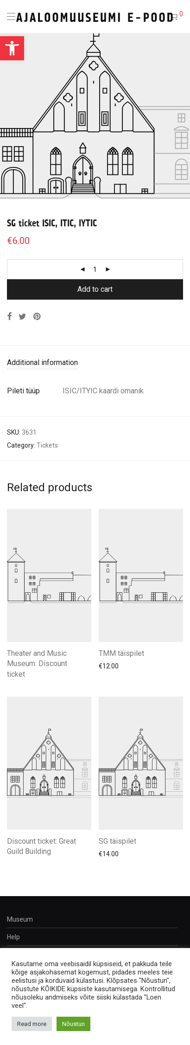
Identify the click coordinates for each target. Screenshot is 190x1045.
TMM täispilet (121, 653)
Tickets (47, 445)
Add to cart (95, 289)
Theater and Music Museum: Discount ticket (37, 664)
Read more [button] (31, 1023)
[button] (12, 48)
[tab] (95, 363)
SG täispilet (117, 841)
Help (13, 937)
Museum (20, 919)
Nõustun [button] (73, 1023)
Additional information (42, 362)
